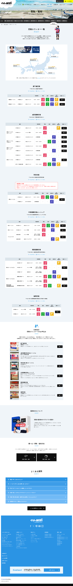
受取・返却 (6, 24)
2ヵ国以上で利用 (34, 535)
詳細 (62, 99)
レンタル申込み (69, 1)
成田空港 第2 (40, 20)
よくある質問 (4, 558)
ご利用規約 (18, 546)
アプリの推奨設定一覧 (20, 543)
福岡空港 (64, 20)
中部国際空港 (59, 541)
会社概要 (3, 540)
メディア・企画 (5, 535)
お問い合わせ (4, 560)
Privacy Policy (7, 544)
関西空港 (58, 20)
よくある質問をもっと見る (36, 508)
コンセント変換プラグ (20, 541)
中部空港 (52, 20)
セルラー (32, 537)
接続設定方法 (18, 537)
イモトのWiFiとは (5, 532)
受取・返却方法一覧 (8, 20)
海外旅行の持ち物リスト (49, 537)
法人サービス (4, 555)
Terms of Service (22, 547)
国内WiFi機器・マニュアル (21, 540)
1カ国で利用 (33, 534)
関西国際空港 (59, 543)
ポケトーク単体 (36, 538)
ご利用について (19, 532)
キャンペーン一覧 (34, 541)
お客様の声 (4, 553)
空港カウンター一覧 (18, 20)
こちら (38, 77)
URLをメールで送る (41, 91)
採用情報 (4, 563)
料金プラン (33, 532)
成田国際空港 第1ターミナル (62, 537)
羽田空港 (47, 20)
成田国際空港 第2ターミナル (62, 538)
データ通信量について (20, 535)
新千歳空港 (26, 20)
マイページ (60, 1)
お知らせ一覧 (4, 538)
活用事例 (46, 532)
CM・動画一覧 (4, 537)
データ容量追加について (20, 544)
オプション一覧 (34, 540)
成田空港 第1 (33, 20)
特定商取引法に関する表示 (7, 541)
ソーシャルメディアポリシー (7, 546)
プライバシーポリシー (6, 543)
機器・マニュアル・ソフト (21, 538)
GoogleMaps (32, 91)
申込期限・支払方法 (20, 534)
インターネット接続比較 (6, 534)
